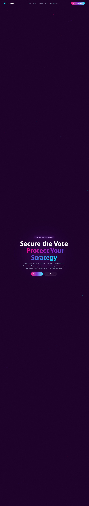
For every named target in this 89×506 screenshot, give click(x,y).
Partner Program (53, 3)
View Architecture (50, 273)
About (34, 3)
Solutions (40, 3)
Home (29, 3)
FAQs (46, 3)
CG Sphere (9, 3)
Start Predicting (36, 274)
